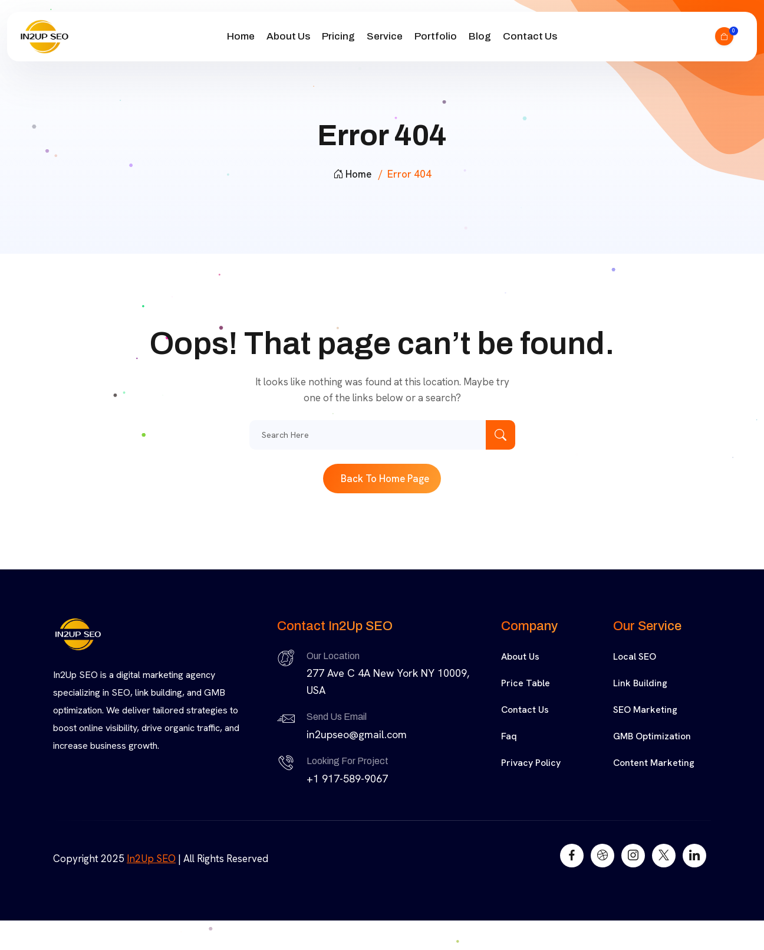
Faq (509, 736)
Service (385, 36)
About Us (288, 36)
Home (241, 36)
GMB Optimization (652, 736)
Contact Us (530, 36)
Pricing (338, 36)
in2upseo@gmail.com (357, 734)
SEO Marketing (645, 709)
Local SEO (634, 656)
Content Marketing (653, 762)
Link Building (640, 683)
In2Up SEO (151, 858)
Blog (480, 36)
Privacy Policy (531, 762)
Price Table (525, 683)
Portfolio (435, 36)
